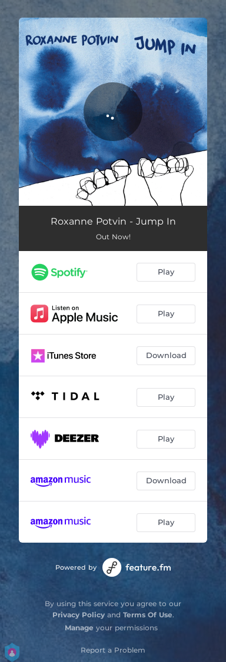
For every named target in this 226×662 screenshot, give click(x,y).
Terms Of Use (147, 614)
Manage (79, 627)
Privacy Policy (78, 614)
